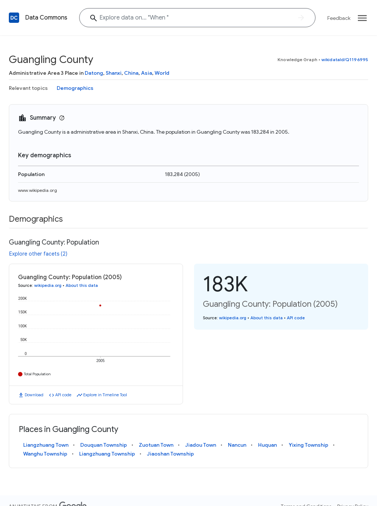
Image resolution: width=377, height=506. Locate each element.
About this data (82, 285)
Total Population (37, 374)
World (162, 73)
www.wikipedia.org (37, 190)
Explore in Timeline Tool (105, 394)
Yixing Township (308, 445)
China (131, 73)
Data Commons (46, 17)
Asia (146, 73)
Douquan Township (103, 445)
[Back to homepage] (14, 18)
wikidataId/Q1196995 (344, 59)
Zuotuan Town (156, 445)
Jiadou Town (200, 445)
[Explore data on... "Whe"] (197, 18)
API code (63, 394)
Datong (94, 73)
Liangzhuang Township (107, 453)
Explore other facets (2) (38, 253)
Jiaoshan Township (170, 453)
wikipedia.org (47, 285)
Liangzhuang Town (45, 445)
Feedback (338, 18)
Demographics (75, 88)
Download (34, 394)
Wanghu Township (45, 453)
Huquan (267, 445)
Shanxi (113, 73)
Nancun (237, 445)
